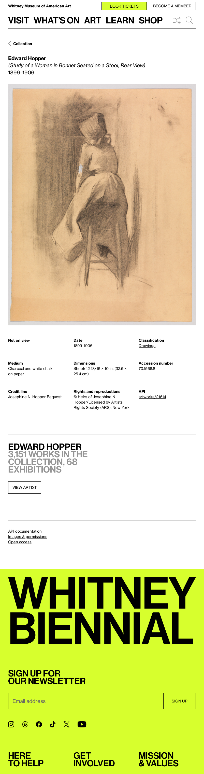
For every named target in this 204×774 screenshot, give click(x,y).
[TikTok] (53, 724)
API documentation (25, 531)
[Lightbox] (102, 204)
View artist (24, 487)
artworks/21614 (152, 396)
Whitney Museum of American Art (39, 6)
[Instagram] (11, 724)
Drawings (147, 345)
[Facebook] (39, 724)
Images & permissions (27, 536)
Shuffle (177, 20)
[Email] (85, 701)
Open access (20, 542)
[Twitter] (67, 724)
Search (189, 20)
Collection (22, 43)
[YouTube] (82, 724)
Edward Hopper (27, 58)
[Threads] (25, 724)
